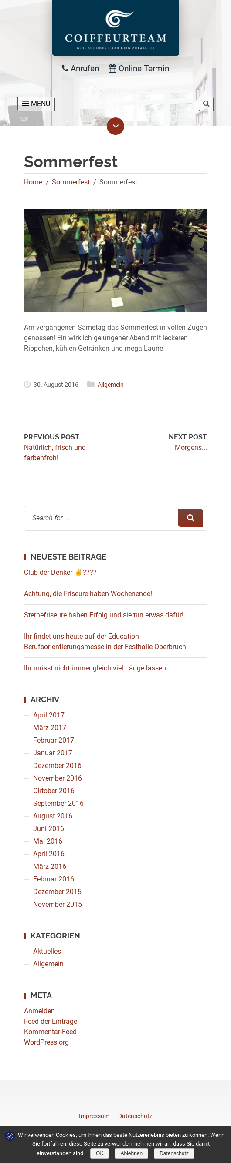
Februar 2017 (53, 740)
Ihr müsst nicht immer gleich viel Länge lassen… (97, 668)
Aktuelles (47, 951)
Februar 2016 (53, 879)
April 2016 (49, 854)
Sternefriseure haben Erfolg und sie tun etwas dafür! (103, 615)
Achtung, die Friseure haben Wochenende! (88, 594)
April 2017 (49, 715)
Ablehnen (131, 1153)
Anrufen (80, 69)
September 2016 (58, 803)
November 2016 (57, 778)
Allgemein (111, 384)
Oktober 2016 (54, 791)
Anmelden (39, 1011)
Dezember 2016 (57, 765)
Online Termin (139, 69)
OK (99, 1153)
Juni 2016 (48, 828)
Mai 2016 (47, 841)
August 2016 (52, 816)
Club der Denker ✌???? (60, 572)
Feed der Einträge (50, 1021)
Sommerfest (71, 182)
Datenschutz (174, 1153)
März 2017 (49, 728)
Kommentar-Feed (50, 1032)
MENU (36, 104)
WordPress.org (46, 1042)
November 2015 (57, 904)
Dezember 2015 (57, 892)
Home (33, 182)
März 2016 (49, 866)
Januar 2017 (52, 753)
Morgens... (191, 447)
